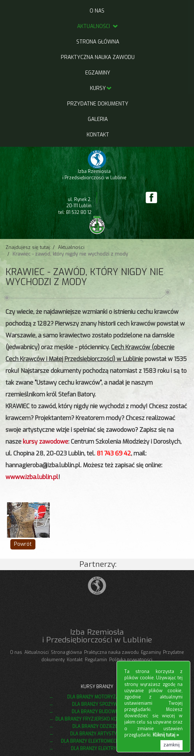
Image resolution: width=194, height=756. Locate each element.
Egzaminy (97, 72)
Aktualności (98, 26)
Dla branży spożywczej (100, 704)
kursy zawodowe (45, 441)
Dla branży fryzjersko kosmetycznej (99, 719)
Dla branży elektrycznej (100, 749)
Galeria (98, 119)
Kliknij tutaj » (166, 735)
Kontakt (98, 134)
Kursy (98, 88)
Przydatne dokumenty (97, 103)
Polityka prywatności (130, 660)
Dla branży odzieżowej (99, 726)
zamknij (171, 745)
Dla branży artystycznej (99, 734)
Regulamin (96, 660)
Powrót (23, 544)
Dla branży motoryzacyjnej (100, 697)
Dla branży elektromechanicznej (100, 741)
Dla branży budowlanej (100, 712)
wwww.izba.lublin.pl (32, 477)
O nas (97, 10)
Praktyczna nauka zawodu (98, 57)
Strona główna (97, 41)
